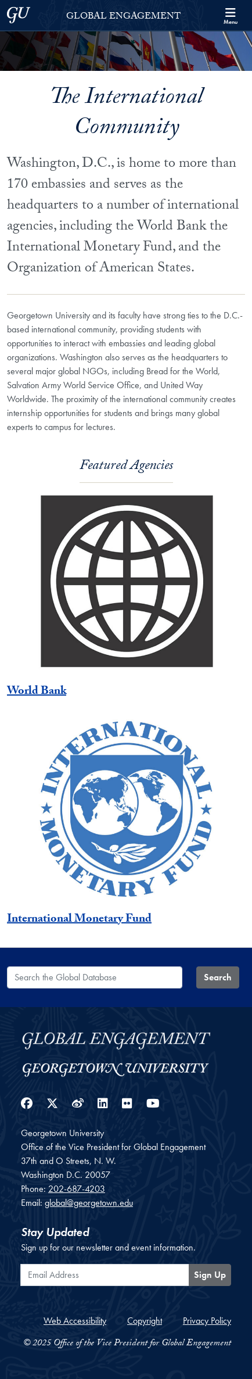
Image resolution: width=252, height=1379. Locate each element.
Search (218, 977)
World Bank (36, 692)
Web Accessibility (75, 1320)
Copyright (144, 1320)
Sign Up (210, 1275)
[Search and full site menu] (230, 15)
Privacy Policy (207, 1320)
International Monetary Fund (79, 920)
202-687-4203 (76, 1189)
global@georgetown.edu (89, 1203)
